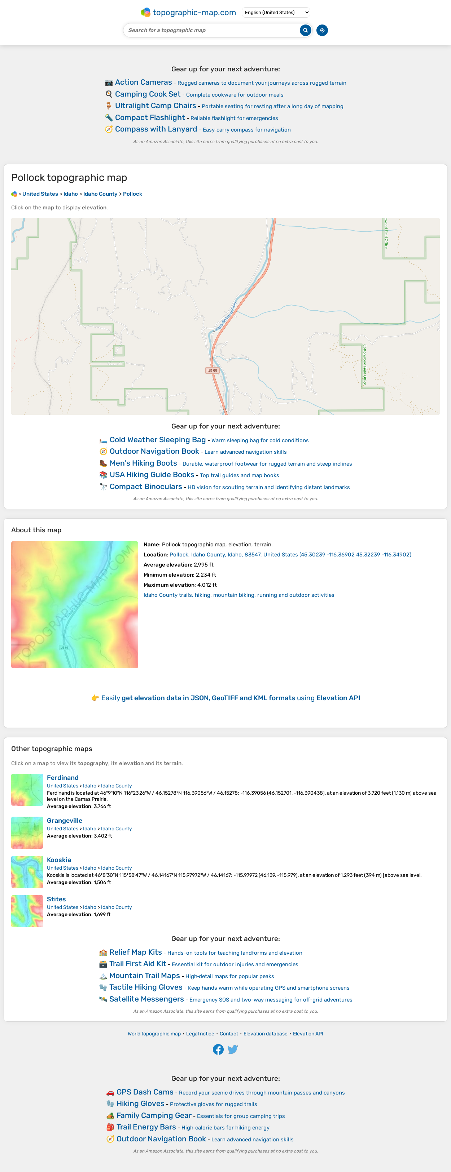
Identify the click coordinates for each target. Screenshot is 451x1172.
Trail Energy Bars (146, 1126)
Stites (56, 899)
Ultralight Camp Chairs (155, 105)
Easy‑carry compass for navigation (247, 129)
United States (62, 786)
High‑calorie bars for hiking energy (225, 1127)
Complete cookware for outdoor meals (235, 95)
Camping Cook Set (148, 93)
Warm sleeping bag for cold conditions (260, 440)
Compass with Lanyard (156, 128)
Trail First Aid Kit (137, 963)
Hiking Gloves (141, 1103)
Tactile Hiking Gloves (146, 986)
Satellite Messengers (146, 998)
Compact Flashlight (150, 117)
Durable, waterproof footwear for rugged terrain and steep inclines (267, 464)
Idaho (89, 786)
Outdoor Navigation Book (154, 451)
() (290, 554)
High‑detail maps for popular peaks (230, 976)
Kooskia (59, 860)
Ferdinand (63, 778)
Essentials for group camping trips (241, 1116)
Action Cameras (143, 81)
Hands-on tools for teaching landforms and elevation (234, 953)
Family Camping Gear (154, 1115)
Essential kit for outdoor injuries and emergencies (235, 964)
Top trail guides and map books (239, 475)
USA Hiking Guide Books (152, 474)
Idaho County (116, 786)
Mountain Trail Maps (144, 975)
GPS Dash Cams (145, 1091)
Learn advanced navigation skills (246, 452)
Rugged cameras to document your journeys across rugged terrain (262, 83)
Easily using (230, 698)
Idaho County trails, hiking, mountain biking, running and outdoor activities (239, 595)
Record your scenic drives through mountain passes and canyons (262, 1092)
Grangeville (64, 821)
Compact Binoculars (146, 486)
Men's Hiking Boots (143, 462)
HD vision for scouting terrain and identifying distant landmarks (269, 487)
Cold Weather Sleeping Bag (158, 439)
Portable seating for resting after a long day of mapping (272, 106)
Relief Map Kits (135, 951)
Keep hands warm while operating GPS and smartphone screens (269, 988)
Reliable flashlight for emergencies (234, 118)
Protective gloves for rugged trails (213, 1104)
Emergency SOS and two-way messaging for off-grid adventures (271, 999)
